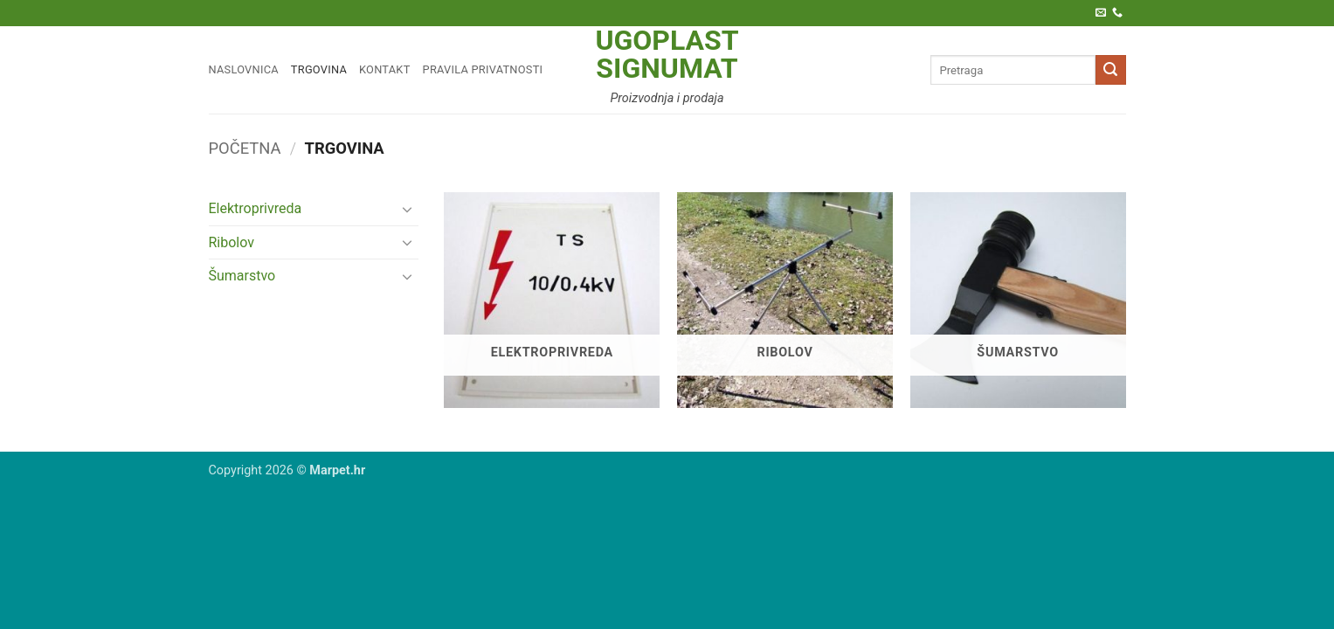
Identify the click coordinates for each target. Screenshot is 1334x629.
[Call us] (1117, 13)
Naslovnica (244, 69)
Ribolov (232, 242)
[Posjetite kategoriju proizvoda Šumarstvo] (1018, 300)
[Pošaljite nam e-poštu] (1101, 13)
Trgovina (319, 69)
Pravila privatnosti (483, 69)
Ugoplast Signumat (666, 54)
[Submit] (1110, 70)
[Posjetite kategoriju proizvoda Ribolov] (785, 300)
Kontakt (385, 69)
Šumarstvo (242, 275)
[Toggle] (407, 208)
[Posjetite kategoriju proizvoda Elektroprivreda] (552, 300)
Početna (245, 148)
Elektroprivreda (255, 208)
